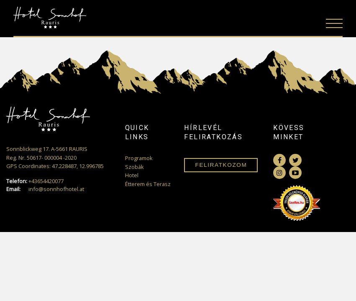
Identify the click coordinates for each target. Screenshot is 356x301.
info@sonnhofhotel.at (45, 189)
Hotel (131, 175)
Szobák (134, 167)
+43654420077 (35, 181)
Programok (139, 158)
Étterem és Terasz (148, 184)
